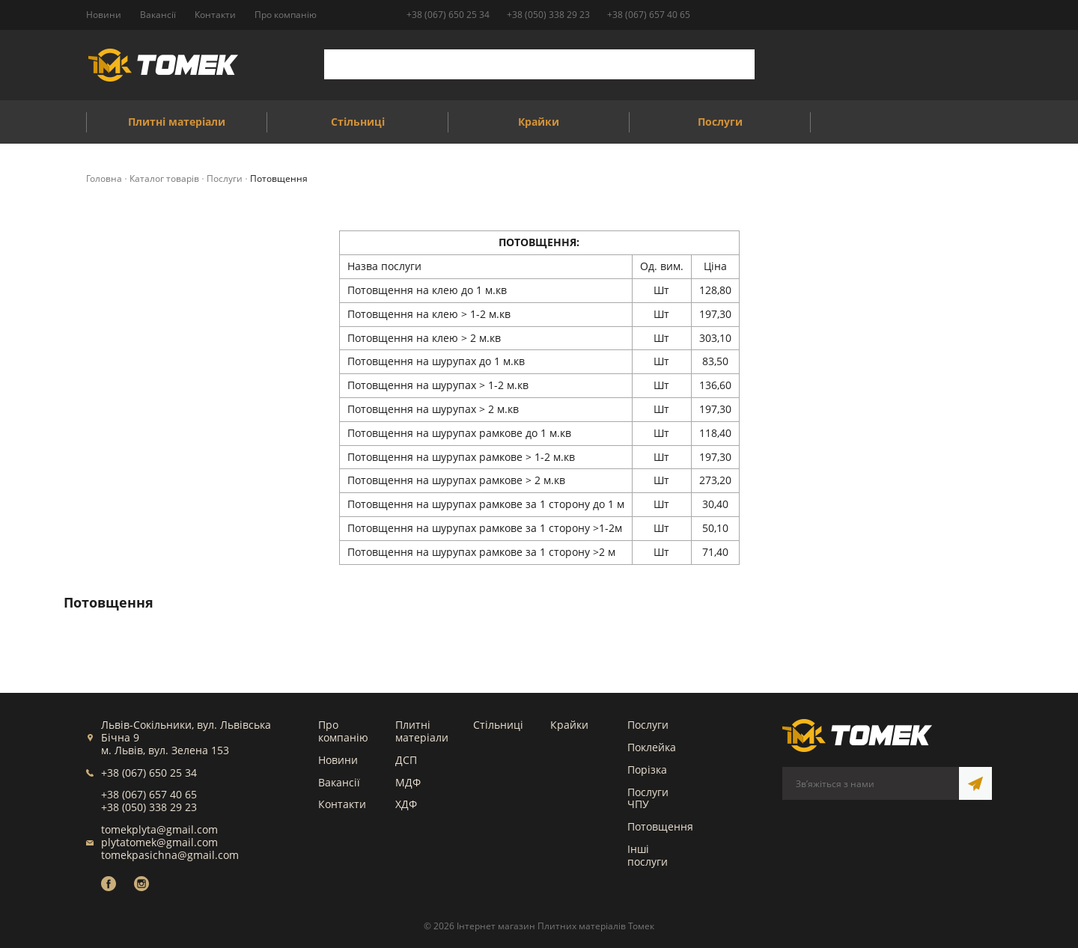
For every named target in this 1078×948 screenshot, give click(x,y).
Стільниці (498, 725)
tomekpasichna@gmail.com (170, 855)
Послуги (648, 725)
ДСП (406, 760)
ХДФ (406, 804)
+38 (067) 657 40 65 (648, 14)
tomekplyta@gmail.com (159, 829)
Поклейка (651, 747)
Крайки (569, 725)
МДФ (408, 782)
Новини (338, 760)
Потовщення (660, 826)
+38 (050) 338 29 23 (548, 14)
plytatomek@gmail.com (159, 842)
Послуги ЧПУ (648, 798)
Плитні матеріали (421, 731)
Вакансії (339, 782)
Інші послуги (647, 855)
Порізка (647, 769)
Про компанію (343, 731)
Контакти (342, 804)
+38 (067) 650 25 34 (448, 14)
